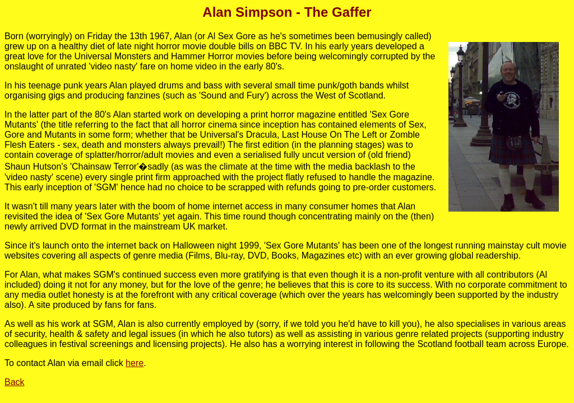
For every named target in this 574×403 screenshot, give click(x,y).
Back (14, 382)
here (135, 363)
